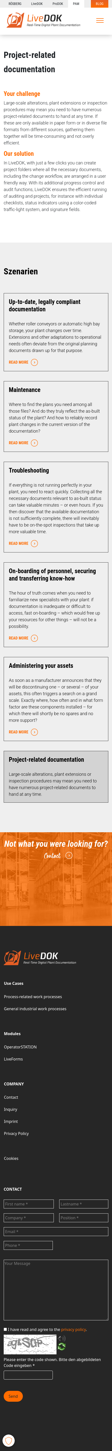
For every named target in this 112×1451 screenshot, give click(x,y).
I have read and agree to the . (45, 1329)
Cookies (11, 1158)
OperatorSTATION (20, 1047)
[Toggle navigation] (100, 20)
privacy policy (73, 1329)
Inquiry (10, 1109)
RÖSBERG (15, 4)
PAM (76, 4)
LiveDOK (37, 4)
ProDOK (58, 4)
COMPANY (14, 1084)
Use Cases (13, 983)
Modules (12, 1033)
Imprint (11, 1121)
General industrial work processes (35, 1008)
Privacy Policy (16, 1133)
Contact (57, 855)
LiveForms (13, 1059)
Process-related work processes (33, 996)
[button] (8, 1440)
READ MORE (22, 362)
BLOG (99, 4)
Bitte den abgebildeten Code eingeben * (52, 1362)
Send (13, 1396)
